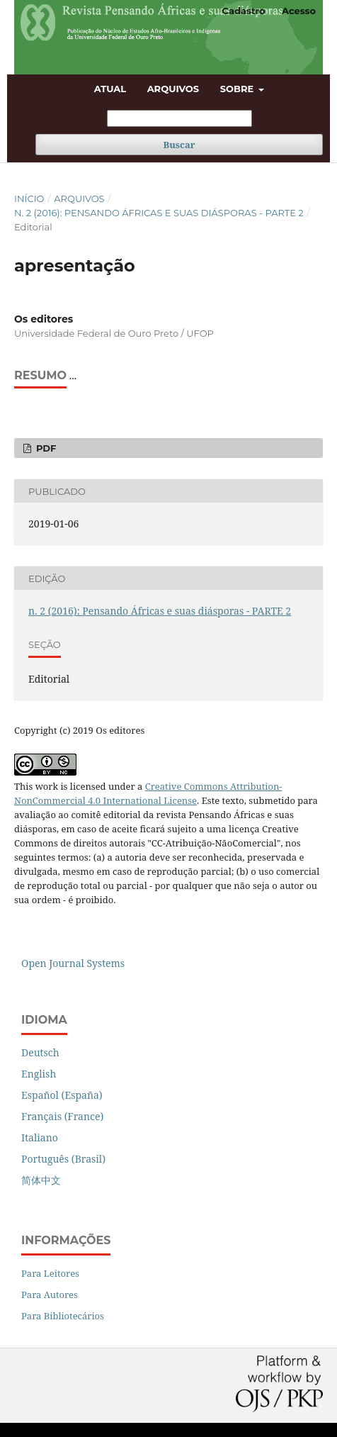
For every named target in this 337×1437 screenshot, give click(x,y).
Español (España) (62, 1095)
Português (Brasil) (63, 1158)
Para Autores (49, 1294)
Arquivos (173, 88)
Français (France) (62, 1116)
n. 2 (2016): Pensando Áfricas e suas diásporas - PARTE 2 (159, 212)
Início (29, 198)
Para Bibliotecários (62, 1315)
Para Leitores (50, 1273)
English (38, 1073)
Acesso (299, 10)
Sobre (238, 88)
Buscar (179, 144)
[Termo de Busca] (179, 118)
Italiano (39, 1137)
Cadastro (243, 10)
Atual (110, 88)
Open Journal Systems (73, 963)
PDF (44, 448)
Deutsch (40, 1052)
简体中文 (41, 1180)
